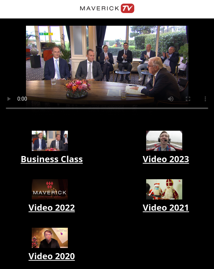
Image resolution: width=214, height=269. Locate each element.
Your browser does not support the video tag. (107, 71)
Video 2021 (166, 207)
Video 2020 (52, 256)
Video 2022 (52, 207)
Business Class (52, 159)
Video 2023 (166, 159)
